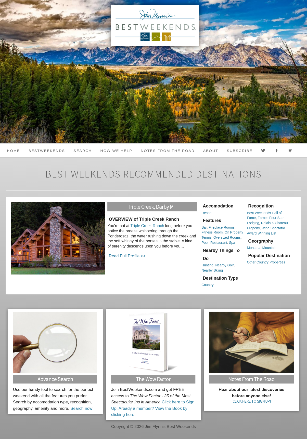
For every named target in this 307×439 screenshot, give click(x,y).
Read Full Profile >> (127, 256)
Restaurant (218, 243)
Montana (253, 248)
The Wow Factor (153, 379)
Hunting (207, 265)
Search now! (82, 408)
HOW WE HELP (116, 151)
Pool (205, 243)
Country (208, 285)
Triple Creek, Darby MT (152, 207)
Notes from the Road (167, 151)
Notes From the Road (251, 379)
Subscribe (240, 151)
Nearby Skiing (212, 270)
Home (13, 151)
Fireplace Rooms (222, 227)
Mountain (269, 248)
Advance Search (55, 379)
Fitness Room (212, 232)
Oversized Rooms (227, 237)
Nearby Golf (224, 265)
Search (83, 151)
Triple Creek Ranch (147, 226)
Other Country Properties (266, 262)
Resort (207, 213)
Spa (232, 243)
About (210, 151)
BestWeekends (46, 151)
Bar (204, 227)
